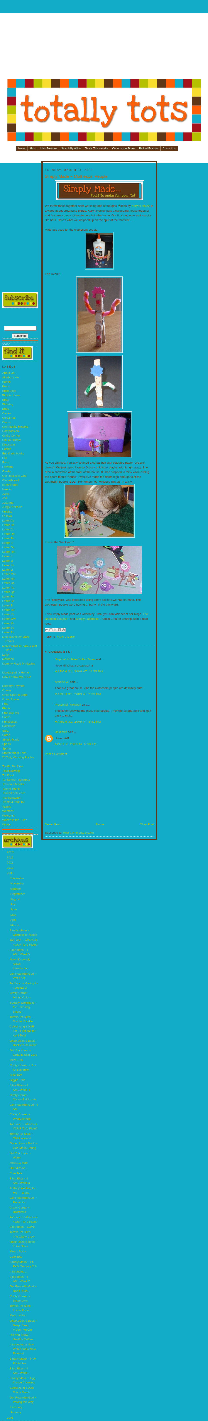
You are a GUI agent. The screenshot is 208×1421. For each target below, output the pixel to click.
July (13, 904)
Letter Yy (8, 627)
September (18, 894)
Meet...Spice (18, 1251)
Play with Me (10, 712)
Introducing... (18, 1271)
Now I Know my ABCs (16, 677)
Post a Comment (56, 754)
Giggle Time (17, 1080)
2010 (10, 867)
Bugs (5, 408)
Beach (6, 381)
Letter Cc (8, 529)
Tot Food (8, 775)
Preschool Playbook (68, 704)
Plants (6, 708)
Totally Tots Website (96, 148)
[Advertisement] (104, 47)
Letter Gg (8, 547)
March (14, 925)
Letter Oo (8, 583)
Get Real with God (14, 475)
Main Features (48, 148)
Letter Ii (7, 556)
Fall (4, 457)
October (16, 888)
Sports (6, 744)
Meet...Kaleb (18, 1315)
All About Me (10, 377)
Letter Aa (8, 520)
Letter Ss (8, 601)
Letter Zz (8, 632)
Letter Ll (7, 569)
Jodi (5, 498)
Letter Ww (8, 618)
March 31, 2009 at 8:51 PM (78, 721)
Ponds (6, 717)
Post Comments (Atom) (78, 832)
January (16, 1412)
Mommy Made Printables (18, 663)
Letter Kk (8, 565)
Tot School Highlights (16, 779)
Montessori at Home (15, 672)
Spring (6, 748)
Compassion (10, 431)
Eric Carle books (13, 453)
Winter (6, 824)
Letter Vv (8, 614)
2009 (10, 873)
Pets (5, 703)
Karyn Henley (140, 205)
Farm (5, 462)
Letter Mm (8, 574)
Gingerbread (10, 480)
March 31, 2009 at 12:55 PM (79, 671)
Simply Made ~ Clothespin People (76, 176)
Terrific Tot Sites (12, 766)
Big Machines (11, 395)
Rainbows (8, 726)
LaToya (7, 516)
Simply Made (10, 739)
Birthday (7, 404)
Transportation (11, 797)
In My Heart (10, 484)
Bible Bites (9, 390)
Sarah (6, 735)
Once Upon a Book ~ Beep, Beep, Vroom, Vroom (23, 1325)
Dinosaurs (8, 444)
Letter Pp (8, 587)
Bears (6, 386)
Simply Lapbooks (87, 618)
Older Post (147, 824)
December (17, 878)
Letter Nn (8, 578)
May (13, 914)
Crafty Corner (11, 435)
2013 (10, 852)
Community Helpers (15, 426)
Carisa (6, 413)
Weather (7, 811)
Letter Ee (8, 538)
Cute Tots (16, 1075)
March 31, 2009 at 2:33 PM (78, 694)
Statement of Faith (14, 753)
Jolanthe (8, 502)
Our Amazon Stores (123, 148)
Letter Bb (8, 525)
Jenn (5, 493)
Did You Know (11, 440)
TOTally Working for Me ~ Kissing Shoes (23, 1007)
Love (5, 654)
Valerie (6, 806)
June (13, 909)
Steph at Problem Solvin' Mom (75, 659)
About (32, 148)
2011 (10, 862)
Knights (7, 511)
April (13, 920)
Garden (7, 471)
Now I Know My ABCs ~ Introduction (20, 964)
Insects (7, 489)
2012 (10, 857)
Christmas (8, 417)
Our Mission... (19, 1168)
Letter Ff (7, 542)
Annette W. (62, 682)
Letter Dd (8, 533)
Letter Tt (7, 605)
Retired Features (149, 148)
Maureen (8, 659)
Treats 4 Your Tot (13, 802)
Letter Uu (8, 609)
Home (21, 148)
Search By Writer (71, 148)
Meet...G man (19, 1162)
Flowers (7, 466)
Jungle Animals (12, 507)
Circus (6, 422)
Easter (6, 449)
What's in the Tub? (14, 820)
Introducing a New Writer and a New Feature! (23, 1349)
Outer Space (10, 699)
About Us (8, 373)
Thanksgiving (11, 770)
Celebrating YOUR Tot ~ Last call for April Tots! (23, 1031)
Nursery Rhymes (13, 685)
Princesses (9, 721)
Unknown (61, 732)
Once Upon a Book (14, 694)
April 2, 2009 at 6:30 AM (75, 744)
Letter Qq (8, 592)
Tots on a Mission (13, 784)
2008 (10, 1417)
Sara (5, 730)
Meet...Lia (16, 1060)
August (15, 899)
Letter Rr (8, 596)
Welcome (8, 815)
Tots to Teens (11, 788)
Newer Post (52, 824)
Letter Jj (7, 560)
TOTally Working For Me (18, 757)
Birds (5, 399)
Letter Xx (8, 623)
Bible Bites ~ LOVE (22, 1226)
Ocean (6, 690)
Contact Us (169, 148)
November (17, 883)
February (16, 1407)
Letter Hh (8, 551)
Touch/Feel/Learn (13, 793)
